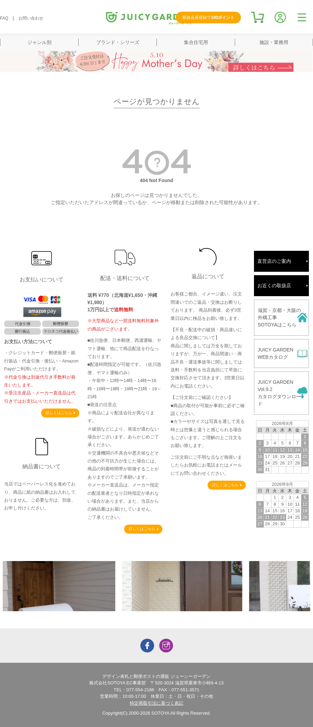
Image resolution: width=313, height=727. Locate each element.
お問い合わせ (31, 18)
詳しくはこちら (59, 413)
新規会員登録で (208, 17)
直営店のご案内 (274, 261)
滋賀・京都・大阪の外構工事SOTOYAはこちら (279, 317)
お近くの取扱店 (274, 285)
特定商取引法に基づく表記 (156, 703)
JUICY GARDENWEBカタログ (275, 353)
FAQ (4, 18)
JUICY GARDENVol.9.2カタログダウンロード (279, 392)
